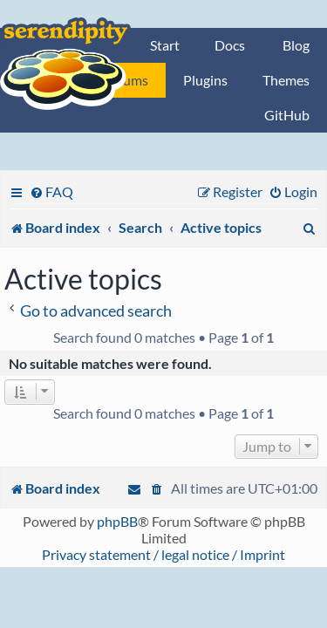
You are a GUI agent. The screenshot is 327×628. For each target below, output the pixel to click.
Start (165, 45)
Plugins (205, 80)
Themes (286, 80)
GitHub (287, 114)
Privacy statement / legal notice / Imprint (163, 554)
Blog (296, 45)
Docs (230, 45)
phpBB (117, 521)
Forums (125, 80)
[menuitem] (51, 191)
